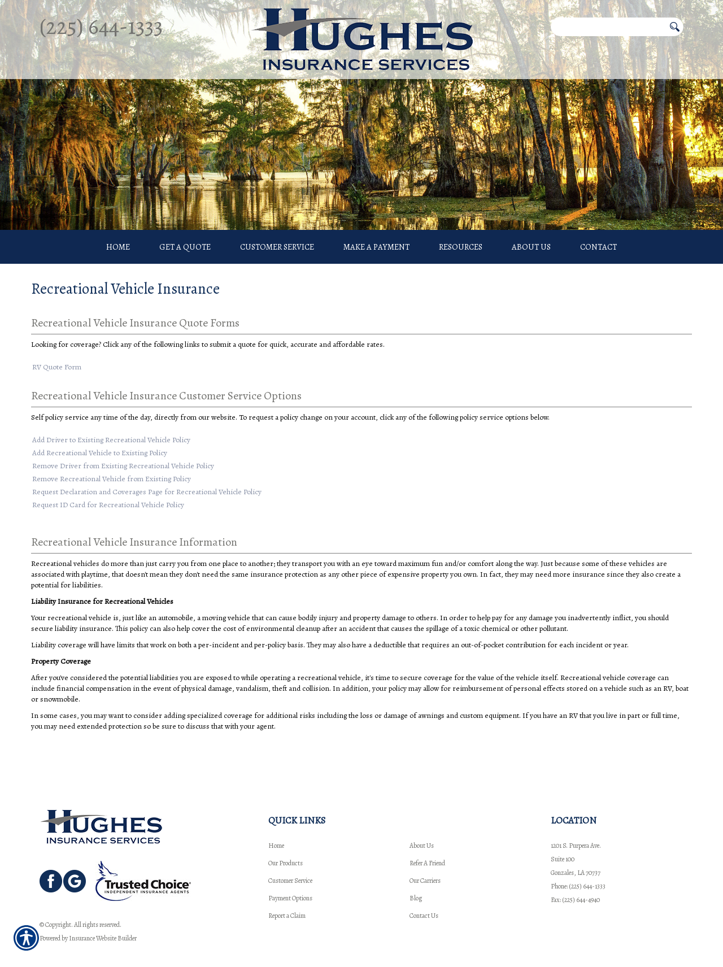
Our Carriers (425, 860)
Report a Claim (287, 895)
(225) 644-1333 (101, 26)
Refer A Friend (427, 842)
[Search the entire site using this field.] (607, 26)
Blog (416, 877)
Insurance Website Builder (103, 917)
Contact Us (424, 895)
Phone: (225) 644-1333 (578, 865)
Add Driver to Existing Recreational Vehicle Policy (111, 440)
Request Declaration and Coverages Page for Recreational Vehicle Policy (147, 492)
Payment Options (290, 877)
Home (276, 825)
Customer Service (290, 860)
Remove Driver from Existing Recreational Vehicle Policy (123, 466)
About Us (422, 825)
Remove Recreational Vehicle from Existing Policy (111, 479)
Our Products (285, 842)
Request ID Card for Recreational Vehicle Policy (108, 505)
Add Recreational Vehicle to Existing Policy (99, 453)
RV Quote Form (56, 368)
